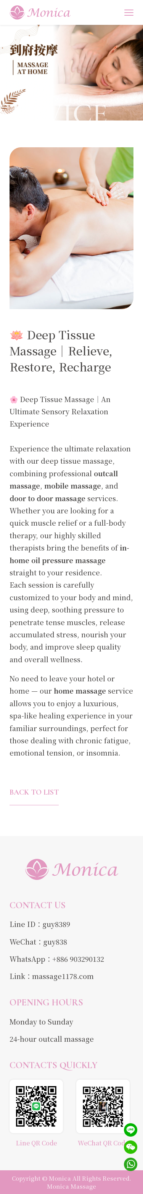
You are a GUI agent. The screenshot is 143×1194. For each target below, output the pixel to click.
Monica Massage (71, 1186)
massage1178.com (63, 976)
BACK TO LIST (34, 792)
